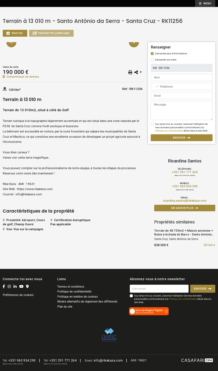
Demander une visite (165, 59)
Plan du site (64, 306)
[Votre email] (159, 289)
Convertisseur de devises (21, 76)
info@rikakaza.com (108, 360)
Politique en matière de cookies (77, 296)
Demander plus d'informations (171, 53)
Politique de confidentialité (169, 130)
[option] (16, 56)
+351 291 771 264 (185, 172)
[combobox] (155, 86)
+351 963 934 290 (185, 186)
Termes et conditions (70, 286)
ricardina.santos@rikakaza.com (185, 200)
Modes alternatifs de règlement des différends (87, 301)
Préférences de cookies (18, 295)
